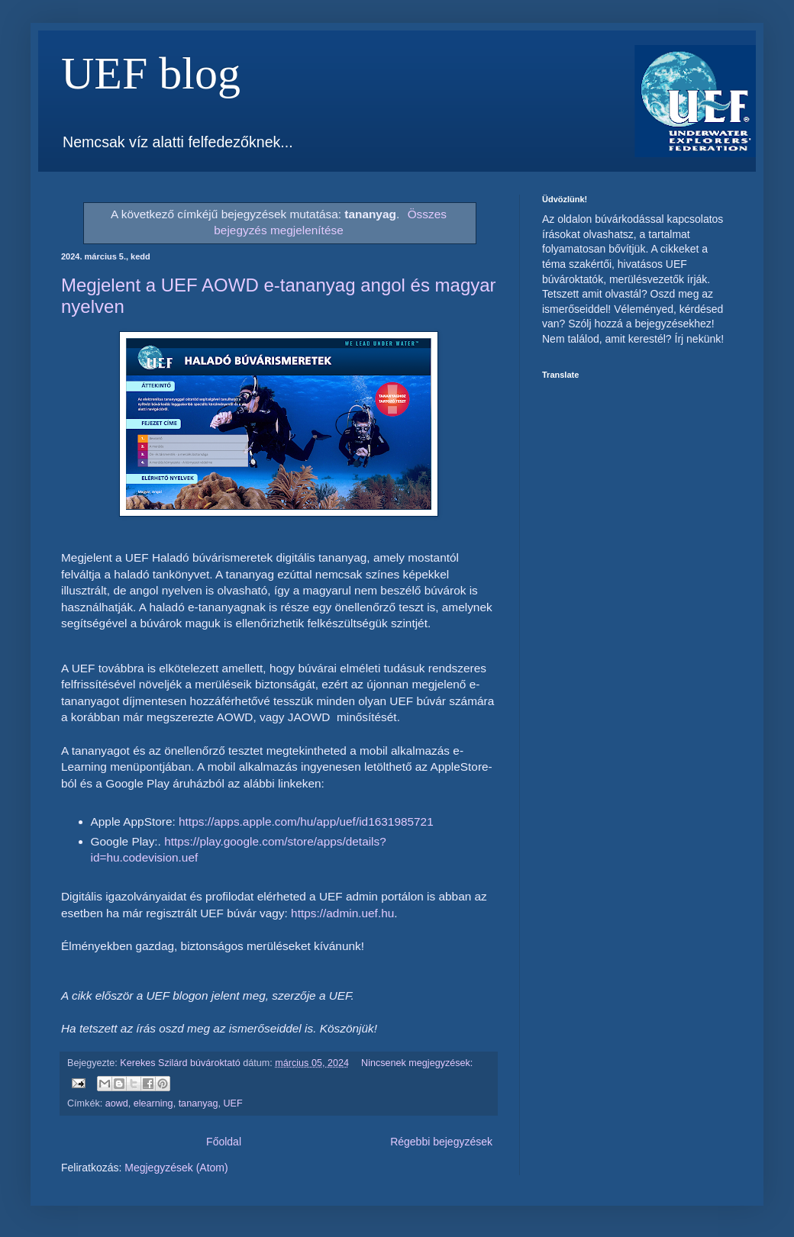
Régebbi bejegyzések (441, 1142)
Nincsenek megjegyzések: (417, 1063)
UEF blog (150, 73)
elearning (153, 1103)
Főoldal (223, 1142)
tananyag (198, 1103)
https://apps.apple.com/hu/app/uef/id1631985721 (306, 821)
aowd (116, 1103)
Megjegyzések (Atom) (176, 1167)
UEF (232, 1103)
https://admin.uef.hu (342, 913)
